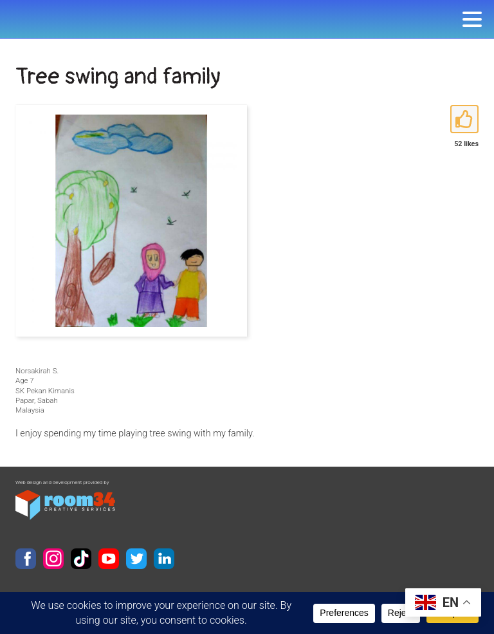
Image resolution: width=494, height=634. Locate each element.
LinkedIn (164, 558)
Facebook (25, 558)
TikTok (81, 558)
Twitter (136, 558)
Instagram (53, 558)
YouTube (108, 558)
